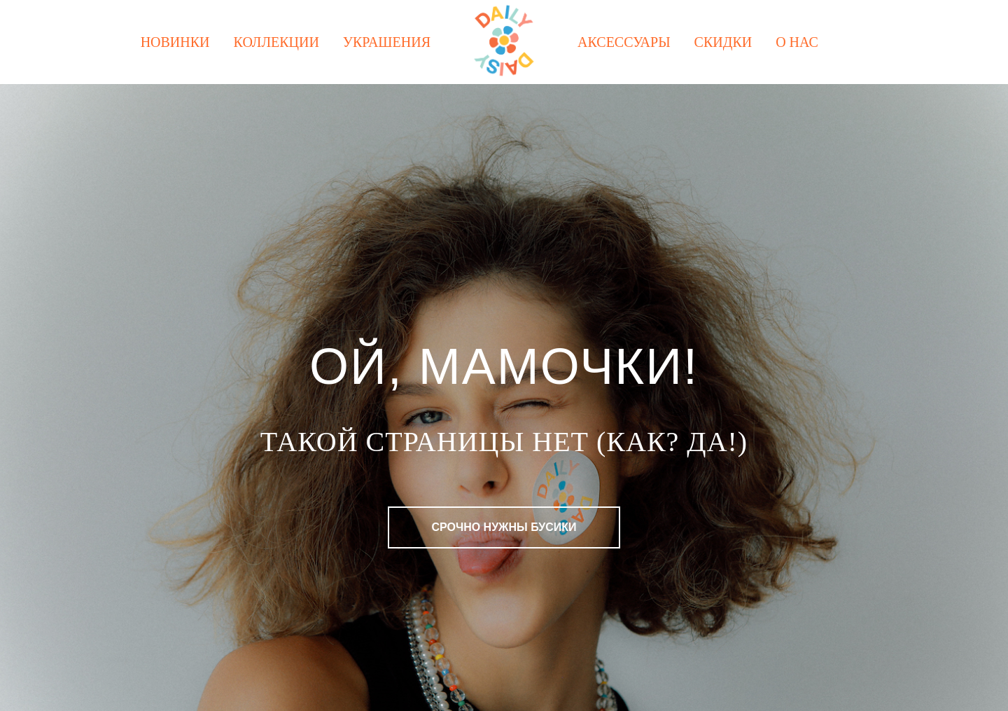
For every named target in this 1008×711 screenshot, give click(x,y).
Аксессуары (624, 42)
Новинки (175, 42)
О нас (797, 42)
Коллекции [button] (276, 42)
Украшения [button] (386, 42)
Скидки (723, 42)
